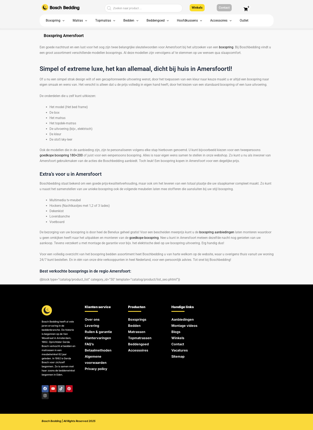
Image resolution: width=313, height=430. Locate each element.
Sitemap (178, 356)
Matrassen (136, 332)
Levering (92, 326)
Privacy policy (96, 369)
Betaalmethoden (98, 350)
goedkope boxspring (144, 238)
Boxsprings (137, 319)
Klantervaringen (98, 338)
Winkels (177, 338)
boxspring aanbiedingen (216, 232)
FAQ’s (89, 344)
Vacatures (179, 350)
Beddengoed (138, 344)
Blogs (175, 332)
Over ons (92, 319)
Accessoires (138, 350)
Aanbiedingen (182, 319)
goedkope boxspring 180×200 (61, 155)
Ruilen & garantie (98, 332)
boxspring (226, 47)
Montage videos (184, 326)
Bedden (134, 326)
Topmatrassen (139, 338)
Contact (177, 344)
